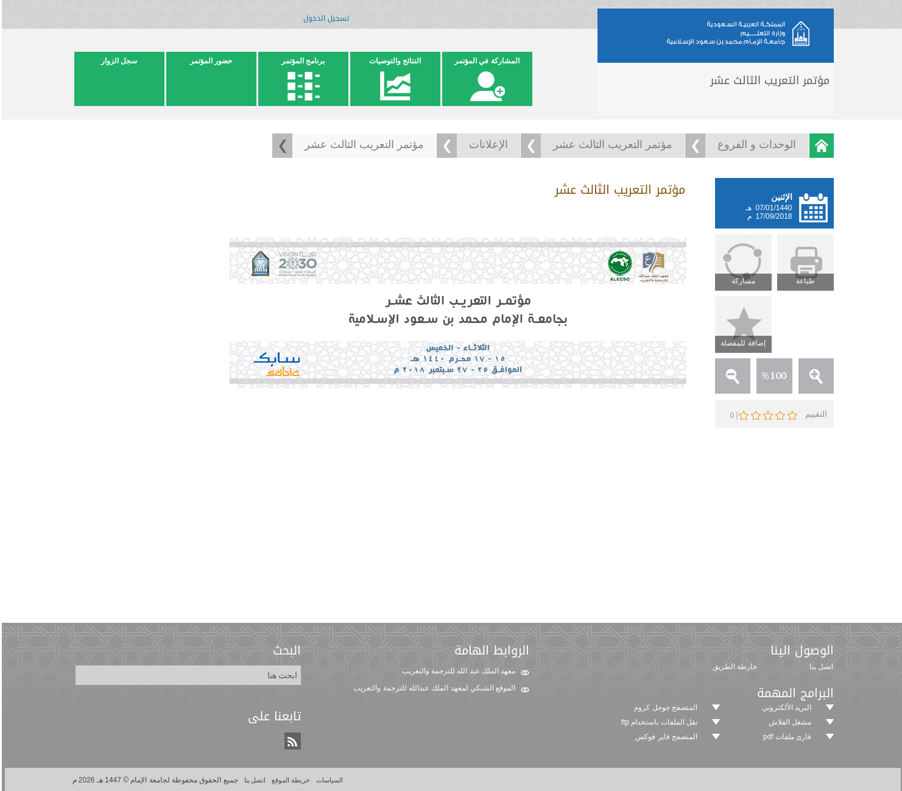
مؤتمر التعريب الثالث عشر (611, 144)
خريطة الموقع (288, 780)
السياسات (326, 780)
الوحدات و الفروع (755, 144)
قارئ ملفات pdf (785, 736)
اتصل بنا (252, 780)
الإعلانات (486, 144)
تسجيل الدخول (324, 20)
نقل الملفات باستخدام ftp (657, 722)
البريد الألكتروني (784, 707)
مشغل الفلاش (788, 722)
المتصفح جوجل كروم (664, 707)
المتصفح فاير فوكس (664, 736)
